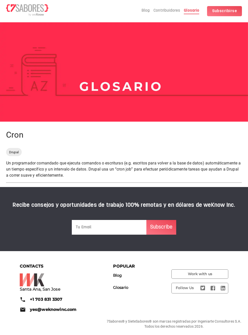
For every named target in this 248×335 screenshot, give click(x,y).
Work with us (200, 274)
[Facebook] (213, 288)
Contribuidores (166, 11)
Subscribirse (224, 11)
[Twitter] (203, 288)
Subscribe (161, 227)
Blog (146, 11)
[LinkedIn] (223, 288)
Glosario (191, 11)
